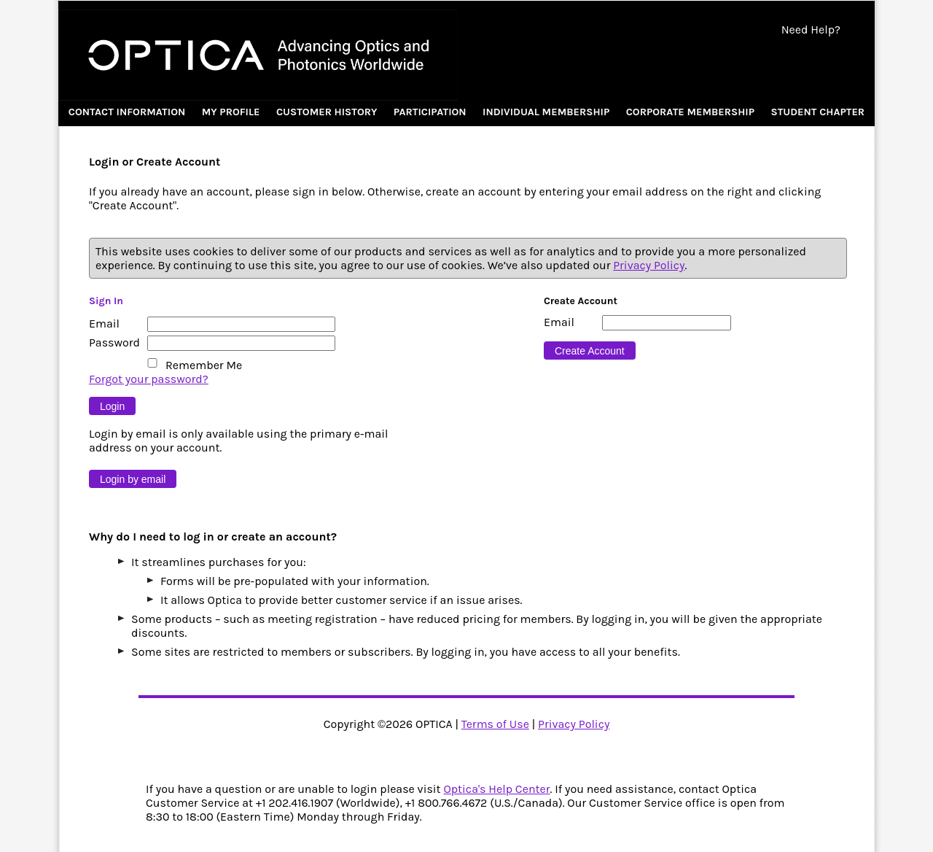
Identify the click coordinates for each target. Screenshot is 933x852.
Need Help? (810, 29)
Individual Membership (546, 112)
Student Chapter (817, 112)
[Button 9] (112, 406)
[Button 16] (590, 350)
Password (114, 342)
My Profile (231, 112)
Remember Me (203, 365)
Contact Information (127, 112)
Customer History (327, 112)
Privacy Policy (648, 265)
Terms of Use (495, 724)
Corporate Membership (690, 112)
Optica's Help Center (496, 789)
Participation (430, 112)
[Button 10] (132, 479)
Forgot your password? (148, 379)
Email (104, 323)
